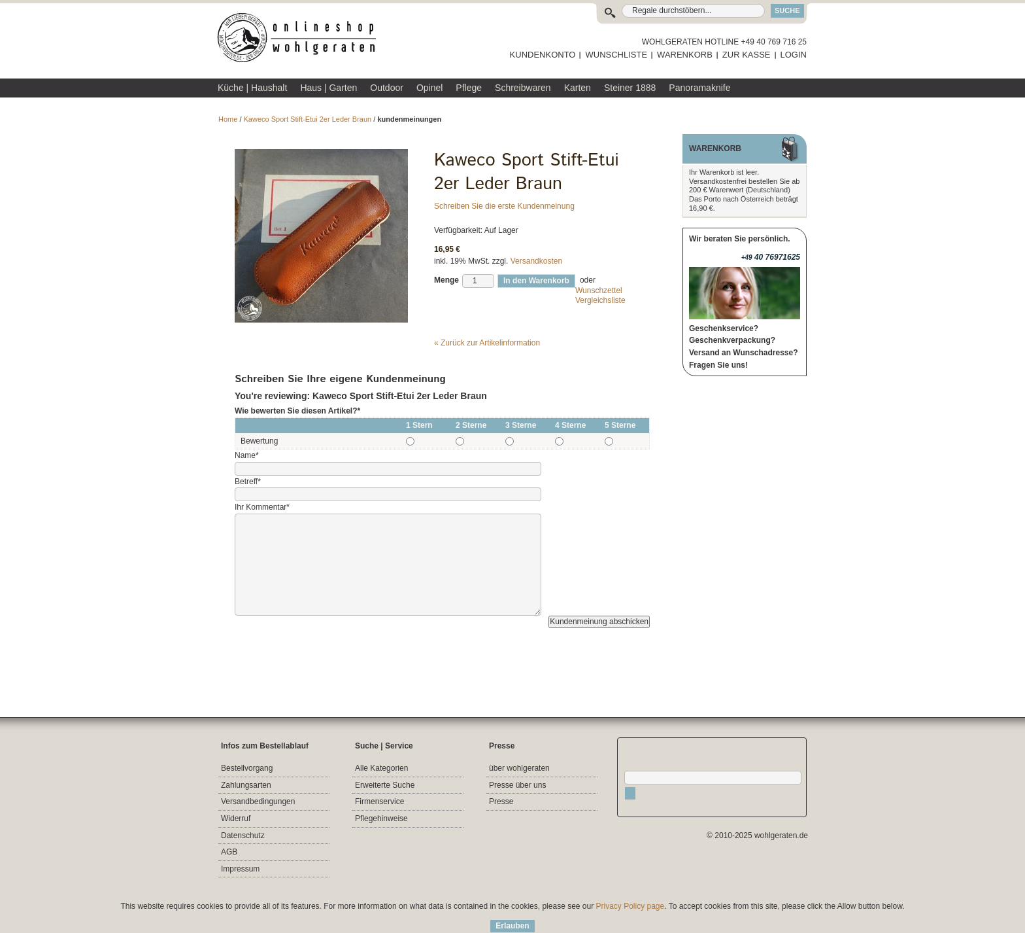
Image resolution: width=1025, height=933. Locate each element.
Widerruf (235, 818)
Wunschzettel (598, 290)
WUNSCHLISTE (616, 55)
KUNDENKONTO (543, 55)
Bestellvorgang (247, 768)
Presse (501, 801)
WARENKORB (685, 55)
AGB (229, 851)
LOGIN (794, 55)
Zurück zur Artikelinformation (487, 342)
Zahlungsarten (246, 785)
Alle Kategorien (381, 768)
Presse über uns (517, 785)
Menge (446, 280)
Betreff (248, 481)
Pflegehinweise (381, 818)
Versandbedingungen (258, 801)
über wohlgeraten (519, 768)
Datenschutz (243, 835)
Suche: (613, 11)
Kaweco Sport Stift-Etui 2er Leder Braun (308, 119)
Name (247, 455)
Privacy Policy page (630, 906)
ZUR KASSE (746, 55)
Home (227, 119)
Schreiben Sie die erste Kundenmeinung (504, 206)
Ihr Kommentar (262, 507)
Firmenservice (379, 801)
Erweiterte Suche (384, 785)
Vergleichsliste (600, 300)
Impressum (240, 868)
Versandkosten (536, 261)
